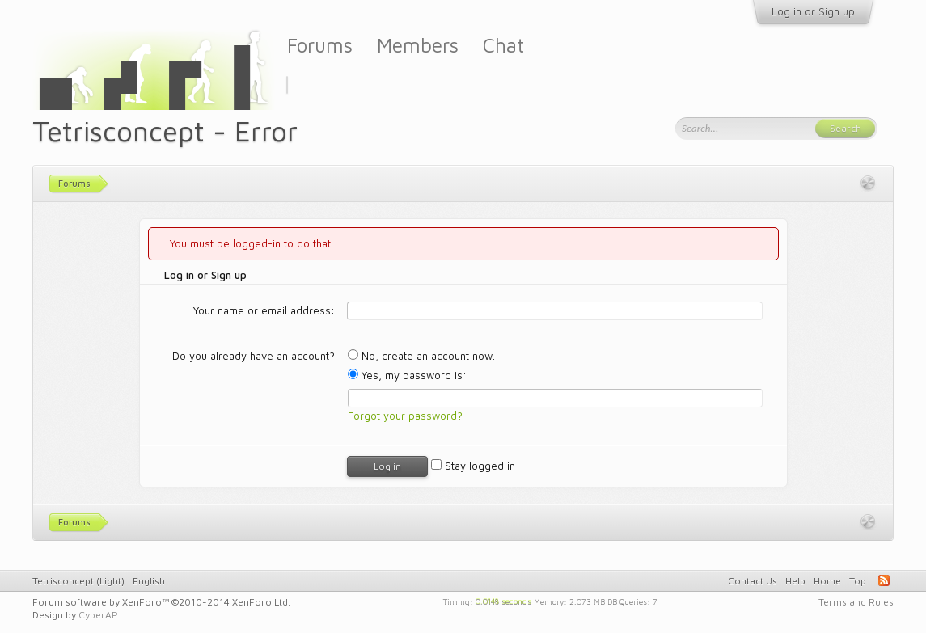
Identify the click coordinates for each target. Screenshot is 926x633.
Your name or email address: (264, 310)
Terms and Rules (856, 602)
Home (827, 581)
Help (795, 581)
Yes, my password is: (407, 375)
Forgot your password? (405, 415)
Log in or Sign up (813, 11)
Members (418, 45)
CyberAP (98, 615)
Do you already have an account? (253, 355)
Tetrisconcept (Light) (78, 581)
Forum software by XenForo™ (161, 602)
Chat (503, 45)
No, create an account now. (421, 355)
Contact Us (752, 581)
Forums (320, 45)
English (149, 581)
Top (857, 581)
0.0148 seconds (503, 601)
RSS (884, 580)
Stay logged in (473, 465)
